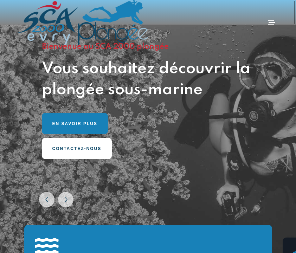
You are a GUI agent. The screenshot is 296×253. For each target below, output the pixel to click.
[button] (46, 199)
